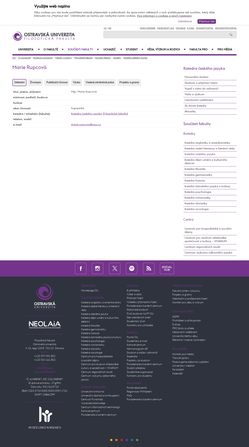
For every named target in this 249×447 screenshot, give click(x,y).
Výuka (76, 82)
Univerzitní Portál (226, 28)
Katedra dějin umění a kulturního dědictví (206, 162)
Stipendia (132, 356)
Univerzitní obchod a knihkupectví (100, 395)
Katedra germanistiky (198, 175)
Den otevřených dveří (139, 317)
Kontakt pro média (183, 354)
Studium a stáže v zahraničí (142, 352)
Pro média (224, 49)
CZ (105, 28)
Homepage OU (89, 290)
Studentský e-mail (137, 341)
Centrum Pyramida (92, 399)
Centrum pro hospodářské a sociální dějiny (208, 230)
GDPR (175, 316)
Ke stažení (178, 369)
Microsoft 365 (165, 28)
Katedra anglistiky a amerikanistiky (207, 142)
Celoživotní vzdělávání (199, 100)
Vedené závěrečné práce (100, 82)
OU (14, 58)
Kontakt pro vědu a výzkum (187, 302)
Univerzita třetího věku (184, 336)
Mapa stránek (147, 28)
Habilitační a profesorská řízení (189, 298)
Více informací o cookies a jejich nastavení (164, 15)
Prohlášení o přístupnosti (186, 320)
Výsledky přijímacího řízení (142, 302)
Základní (19, 82)
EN (109, 28)
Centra (188, 219)
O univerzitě (24, 58)
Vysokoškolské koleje (93, 403)
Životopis (35, 82)
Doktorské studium (137, 309)
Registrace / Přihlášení (139, 391)
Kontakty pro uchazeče (140, 325)
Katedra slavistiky (196, 203)
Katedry (117, 58)
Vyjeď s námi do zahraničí (201, 88)
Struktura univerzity (43, 58)
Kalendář (177, 373)
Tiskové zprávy (180, 358)
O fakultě (53, 49)
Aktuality (190, 111)
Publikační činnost (56, 82)
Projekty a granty (129, 82)
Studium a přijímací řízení (201, 83)
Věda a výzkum (194, 94)
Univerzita (29, 49)
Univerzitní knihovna (92, 391)
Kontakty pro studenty (139, 376)
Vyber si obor (134, 294)
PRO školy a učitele (183, 328)
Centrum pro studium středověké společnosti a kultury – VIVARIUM (206, 239)
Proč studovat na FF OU (140, 313)
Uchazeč (112, 49)
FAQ (129, 395)
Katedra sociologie (197, 209)
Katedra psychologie (198, 192)
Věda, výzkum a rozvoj (166, 49)
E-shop (176, 324)
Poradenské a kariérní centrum (98, 415)
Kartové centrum (90, 411)
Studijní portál (204, 28)
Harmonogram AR (137, 349)
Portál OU (132, 337)
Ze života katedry (195, 105)
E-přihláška (133, 290)
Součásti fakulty (83, 49)
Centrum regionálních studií (202, 247)
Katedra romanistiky (198, 197)
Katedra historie (195, 180)
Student (134, 49)
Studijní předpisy (136, 368)
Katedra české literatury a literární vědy (210, 148)
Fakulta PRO (201, 49)
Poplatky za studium (138, 360)
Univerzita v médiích (183, 366)
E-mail (190, 28)
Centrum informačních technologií (100, 407)
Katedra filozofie (195, 169)
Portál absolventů (137, 388)
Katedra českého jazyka (135, 58)
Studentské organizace (140, 372)
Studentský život (136, 321)
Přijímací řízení (135, 298)
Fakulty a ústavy (63, 58)
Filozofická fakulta (83, 58)
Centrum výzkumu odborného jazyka (208, 252)
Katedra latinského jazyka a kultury (207, 186)
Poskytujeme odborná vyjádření (190, 362)
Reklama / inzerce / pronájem (188, 340)
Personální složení (196, 77)
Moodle (181, 28)
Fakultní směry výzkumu (186, 291)
